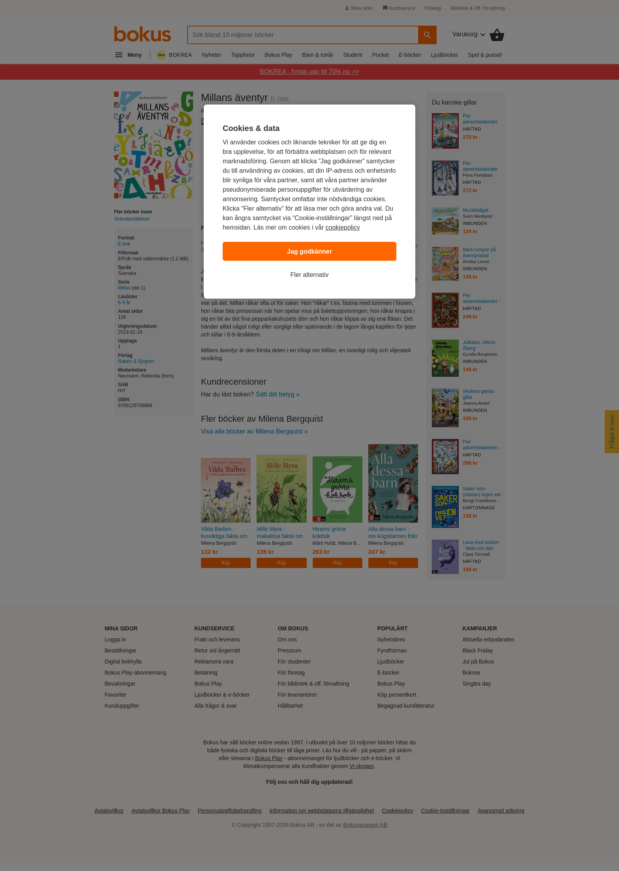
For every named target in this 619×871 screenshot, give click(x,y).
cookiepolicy (343, 227)
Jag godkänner (309, 251)
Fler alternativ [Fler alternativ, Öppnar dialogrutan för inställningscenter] (310, 274)
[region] (309, 202)
